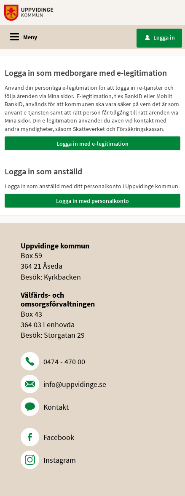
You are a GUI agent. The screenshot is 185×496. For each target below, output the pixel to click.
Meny (30, 37)
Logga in (160, 37)
